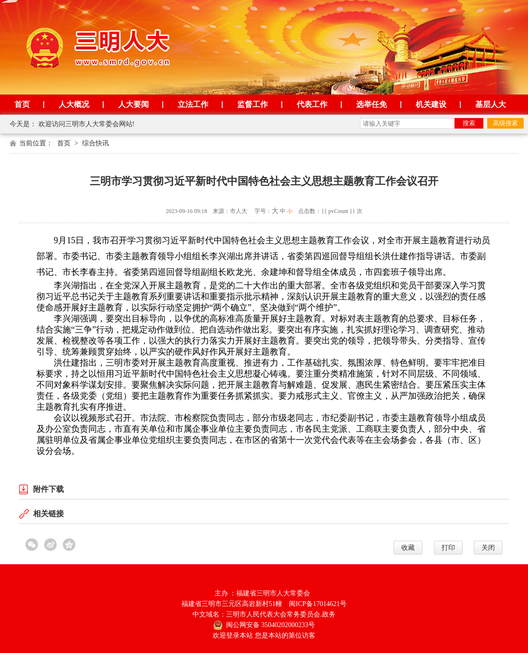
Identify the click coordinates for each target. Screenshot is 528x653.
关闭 (488, 547)
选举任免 (371, 104)
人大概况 (74, 104)
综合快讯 (95, 143)
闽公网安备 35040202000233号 (264, 624)
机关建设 (431, 104)
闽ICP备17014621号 (318, 603)
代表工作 (312, 104)
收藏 (408, 547)
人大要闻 (133, 104)
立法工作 (193, 104)
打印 (448, 547)
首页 (22, 104)
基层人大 (490, 104)
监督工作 (252, 104)
